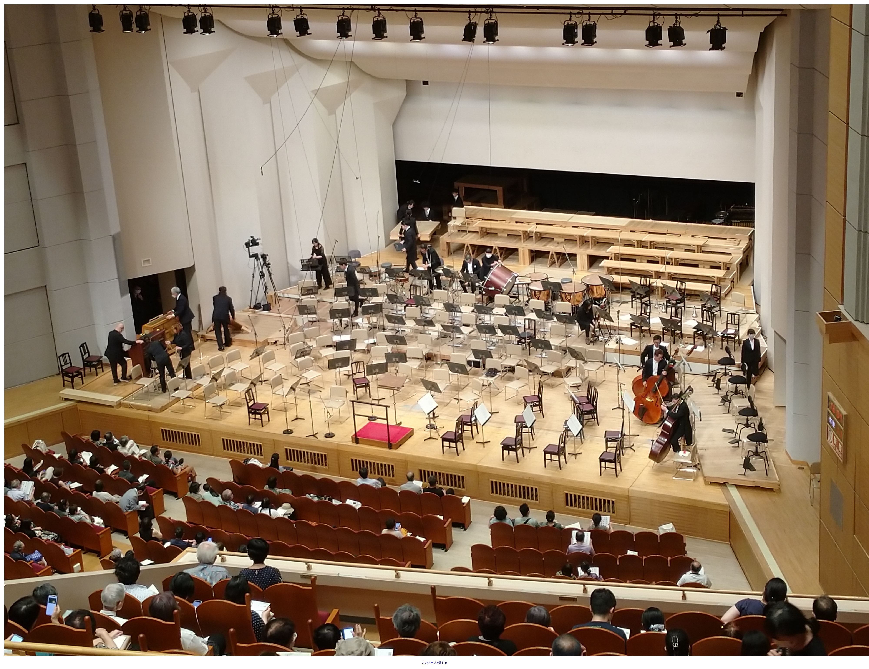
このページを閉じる (434, 662)
